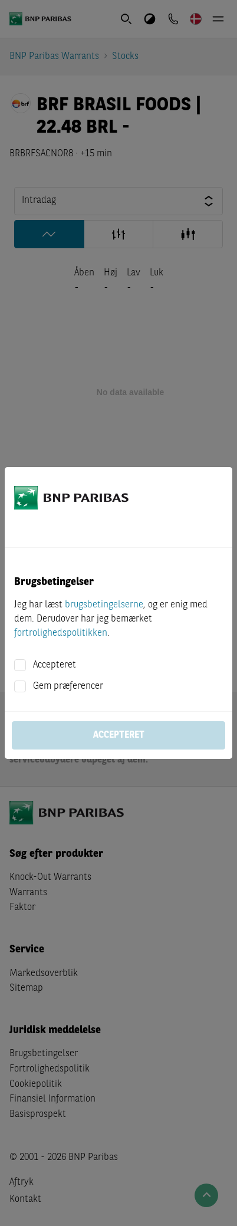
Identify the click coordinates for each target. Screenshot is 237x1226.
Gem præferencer (68, 686)
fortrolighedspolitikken (60, 633)
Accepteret (54, 665)
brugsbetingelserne (104, 605)
